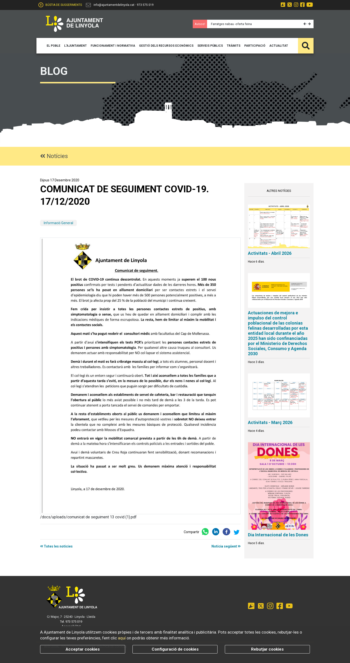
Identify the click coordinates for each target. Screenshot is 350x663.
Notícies (54, 156)
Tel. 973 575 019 (71, 621)
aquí (122, 638)
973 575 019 (145, 5)
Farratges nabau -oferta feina (231, 24)
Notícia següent (226, 546)
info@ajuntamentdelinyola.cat (114, 5)
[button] (305, 24)
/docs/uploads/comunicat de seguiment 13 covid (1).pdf (88, 517)
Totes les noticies (56, 546)
